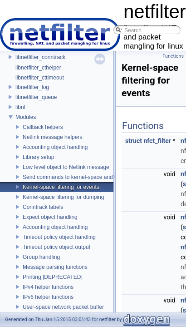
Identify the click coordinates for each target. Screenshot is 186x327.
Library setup (38, 157)
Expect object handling (50, 217)
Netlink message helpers (52, 137)
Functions (173, 56)
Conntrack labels (43, 207)
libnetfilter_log (32, 87)
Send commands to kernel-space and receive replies (86, 177)
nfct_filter (157, 140)
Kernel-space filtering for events (61, 187)
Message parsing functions (55, 267)
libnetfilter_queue (36, 97)
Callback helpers (43, 127)
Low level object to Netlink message (66, 167)
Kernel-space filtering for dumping (63, 197)
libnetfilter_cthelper (38, 67)
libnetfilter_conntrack (40, 57)
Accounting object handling (55, 147)
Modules (25, 117)
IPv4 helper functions (48, 287)
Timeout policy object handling (59, 237)
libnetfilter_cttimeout (39, 77)
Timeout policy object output (56, 247)
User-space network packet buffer (63, 307)
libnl (20, 107)
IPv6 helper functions (48, 297)
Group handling (41, 257)
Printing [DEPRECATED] (53, 277)
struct (133, 140)
